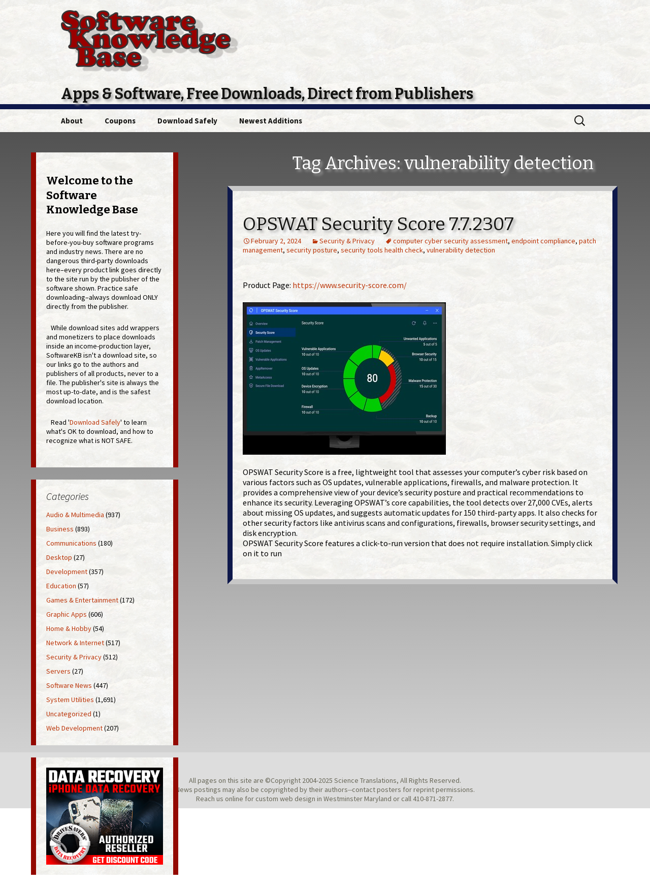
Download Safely (187, 120)
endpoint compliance (543, 240)
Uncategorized (68, 713)
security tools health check (382, 250)
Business (60, 528)
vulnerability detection (461, 250)
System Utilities (70, 699)
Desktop (59, 557)
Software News (69, 685)
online (234, 798)
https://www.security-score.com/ (349, 285)
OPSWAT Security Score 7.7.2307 (378, 224)
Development (66, 571)
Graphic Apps (66, 614)
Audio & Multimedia (75, 514)
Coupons (120, 120)
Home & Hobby (68, 628)
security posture (311, 250)
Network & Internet (75, 642)
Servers (58, 671)
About (72, 120)
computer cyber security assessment (450, 240)
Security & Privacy (347, 240)
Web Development (74, 728)
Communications (71, 543)
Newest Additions (270, 120)
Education (61, 585)
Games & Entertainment (82, 600)
